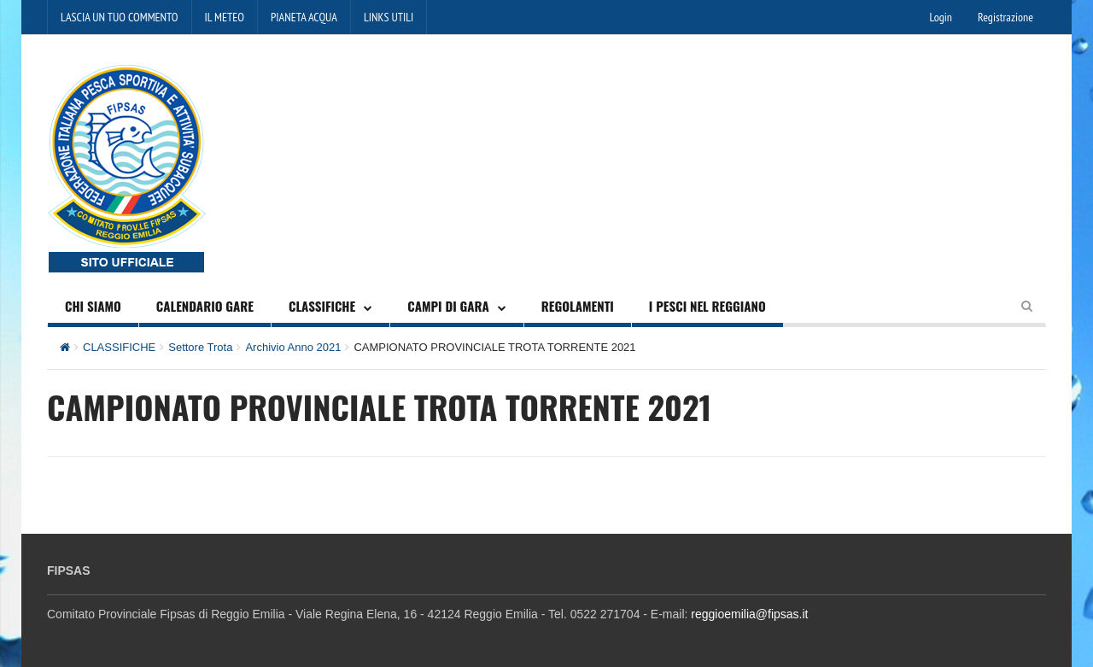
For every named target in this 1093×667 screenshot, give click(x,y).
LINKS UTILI (388, 17)
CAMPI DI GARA (448, 305)
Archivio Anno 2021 (293, 347)
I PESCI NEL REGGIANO (707, 305)
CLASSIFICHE (322, 305)
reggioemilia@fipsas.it (749, 614)
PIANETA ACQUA (304, 17)
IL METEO (224, 17)
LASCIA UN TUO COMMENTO (119, 17)
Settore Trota (200, 347)
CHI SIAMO (93, 305)
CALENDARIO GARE (205, 305)
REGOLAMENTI (577, 305)
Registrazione (1005, 17)
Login (941, 17)
